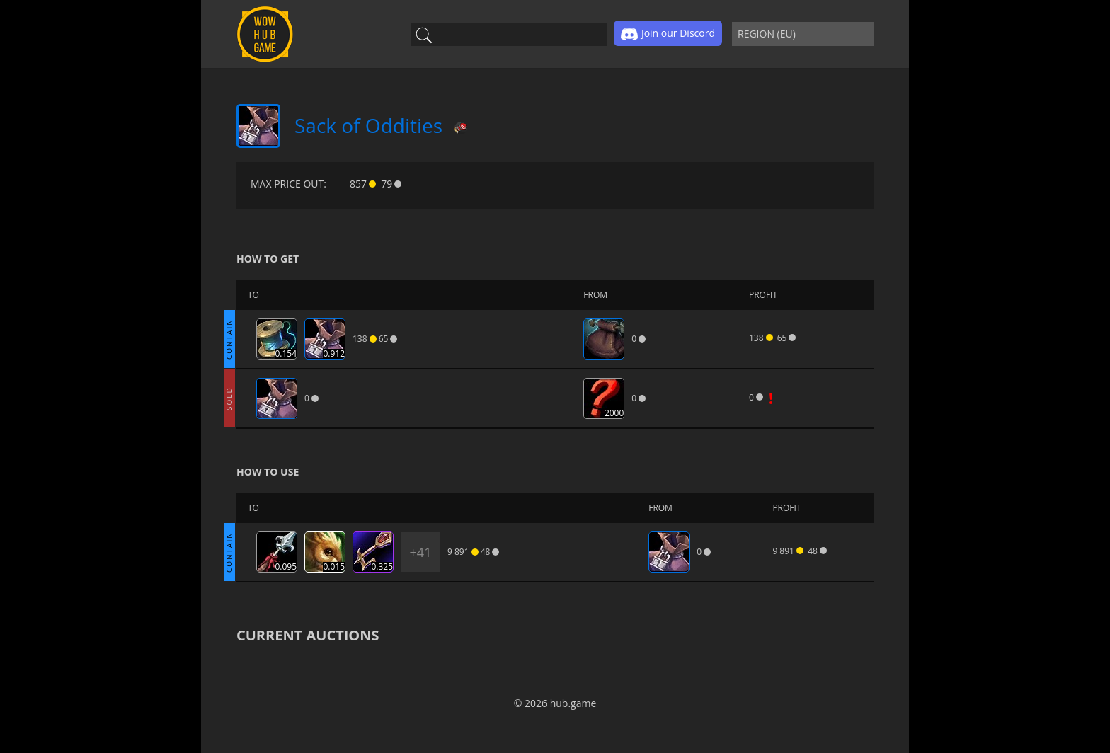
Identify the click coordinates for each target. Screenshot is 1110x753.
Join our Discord (668, 33)
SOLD (229, 398)
